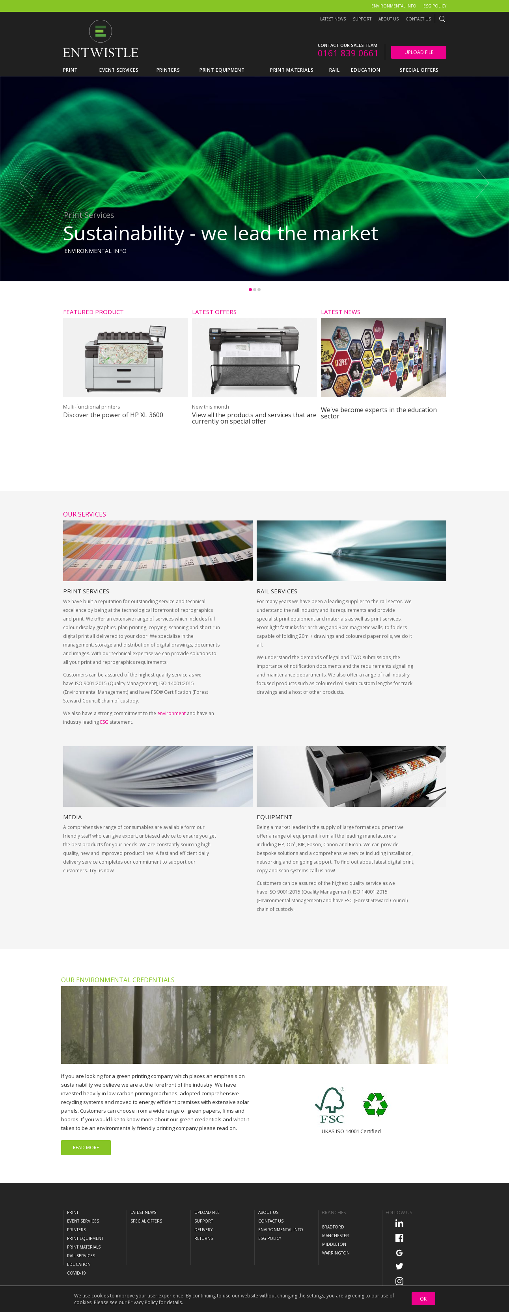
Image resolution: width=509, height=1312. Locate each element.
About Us (388, 19)
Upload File (419, 52)
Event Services (83, 1221)
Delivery (203, 1229)
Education (79, 1264)
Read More (86, 1147)
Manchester (335, 1235)
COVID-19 (76, 1273)
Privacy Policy (143, 1302)
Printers (76, 1229)
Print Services (86, 620)
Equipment (274, 846)
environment (171, 743)
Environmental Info (393, 6)
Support (362, 19)
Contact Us (418, 19)
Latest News (333, 19)
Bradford (333, 1227)
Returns (203, 1238)
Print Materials (84, 1247)
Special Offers (146, 1221)
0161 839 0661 (348, 53)
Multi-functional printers (91, 406)
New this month (210, 406)
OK (423, 1298)
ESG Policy (434, 6)
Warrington (336, 1253)
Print (72, 1212)
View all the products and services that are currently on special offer (254, 418)
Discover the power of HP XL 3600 (113, 415)
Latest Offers (214, 312)
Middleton (334, 1244)
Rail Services (277, 620)
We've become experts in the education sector (379, 412)
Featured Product (93, 312)
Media (72, 846)
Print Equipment (85, 1238)
